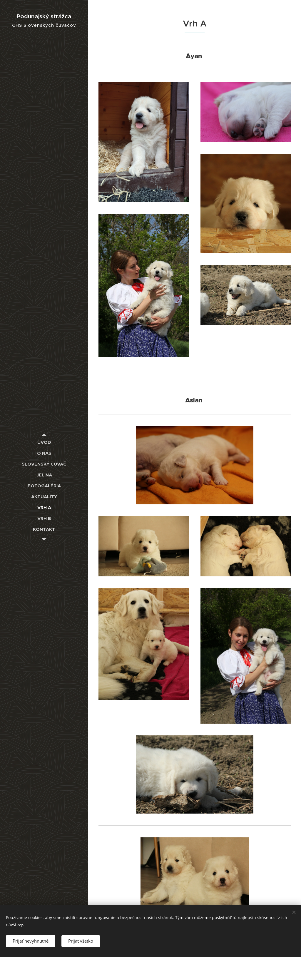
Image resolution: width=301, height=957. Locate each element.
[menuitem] (44, 442)
